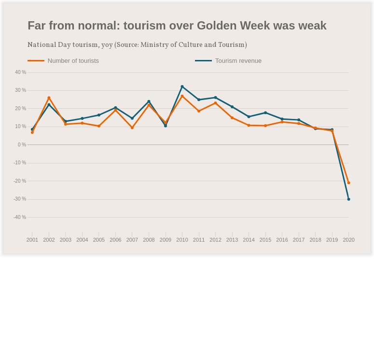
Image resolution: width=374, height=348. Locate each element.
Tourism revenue (238, 60)
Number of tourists (73, 60)
